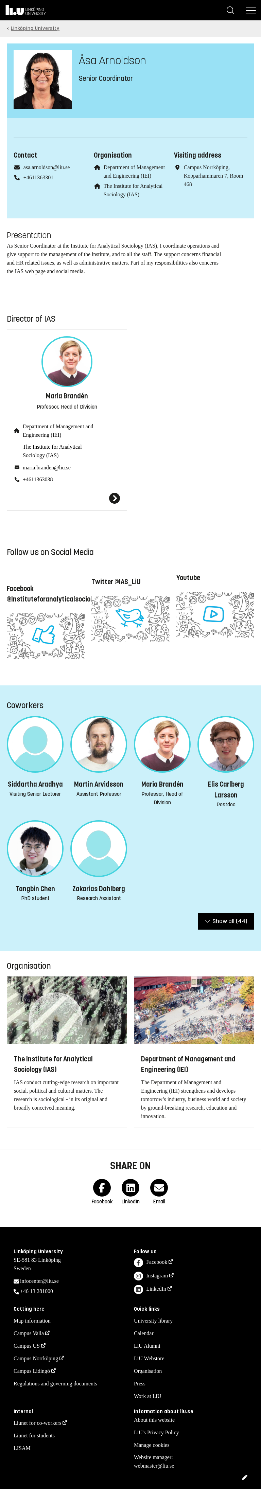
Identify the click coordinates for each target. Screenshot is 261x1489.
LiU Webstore (149, 1358)
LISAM (22, 1448)
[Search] (230, 10)
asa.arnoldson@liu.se (46, 167)
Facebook (150, 1262)
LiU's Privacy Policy (156, 1432)
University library (153, 1321)
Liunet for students (34, 1435)
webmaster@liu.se (154, 1466)
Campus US (27, 1346)
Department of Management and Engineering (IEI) (58, 431)
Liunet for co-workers (37, 1423)
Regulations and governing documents (55, 1383)
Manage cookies (151, 1445)
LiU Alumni (147, 1346)
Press (139, 1383)
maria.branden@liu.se (47, 467)
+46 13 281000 (36, 1291)
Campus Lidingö (32, 1371)
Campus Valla (29, 1333)
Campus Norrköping (36, 1358)
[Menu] (251, 10)
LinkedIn (150, 1289)
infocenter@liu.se (39, 1281)
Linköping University (35, 28)
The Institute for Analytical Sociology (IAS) (52, 451)
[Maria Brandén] (67, 498)
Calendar (144, 1333)
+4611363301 (38, 177)
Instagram (151, 1276)
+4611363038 (38, 479)
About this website (154, 1420)
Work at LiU (147, 1396)
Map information (32, 1321)
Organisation (148, 1371)
